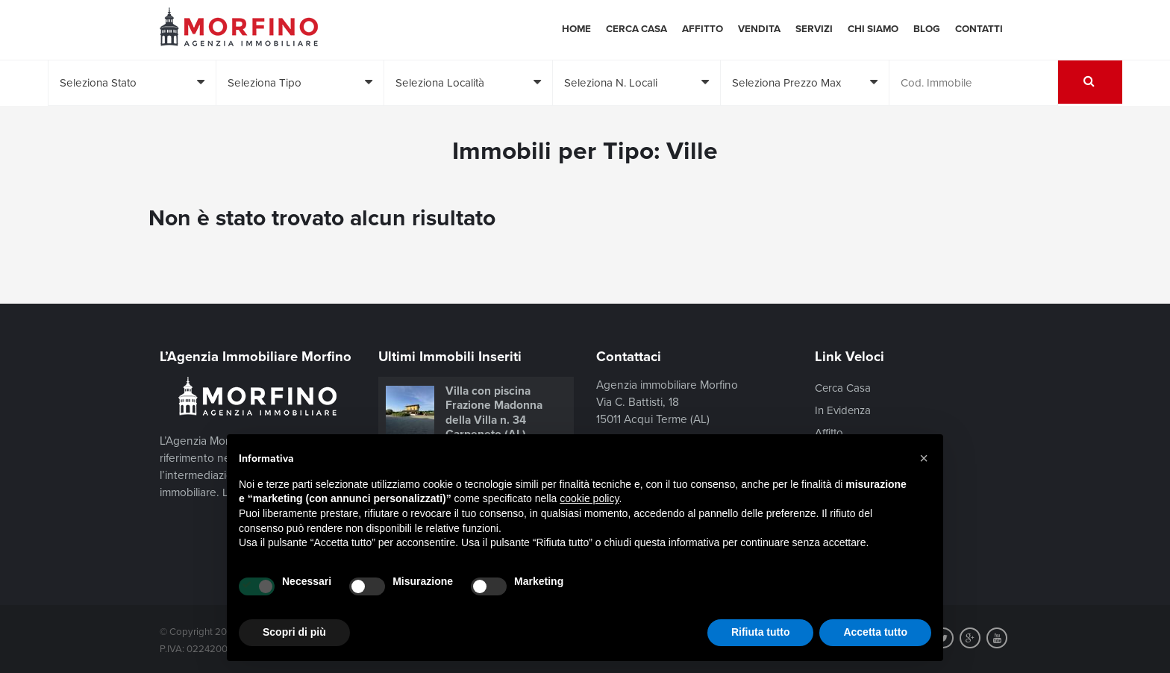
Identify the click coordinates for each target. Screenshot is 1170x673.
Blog (926, 29)
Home (576, 29)
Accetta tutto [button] (875, 632)
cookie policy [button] (589, 498)
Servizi (814, 29)
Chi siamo (873, 29)
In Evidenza (844, 410)
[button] (924, 458)
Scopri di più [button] (294, 632)
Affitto (702, 29)
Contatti (979, 29)
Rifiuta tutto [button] (760, 632)
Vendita (759, 29)
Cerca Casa (636, 29)
